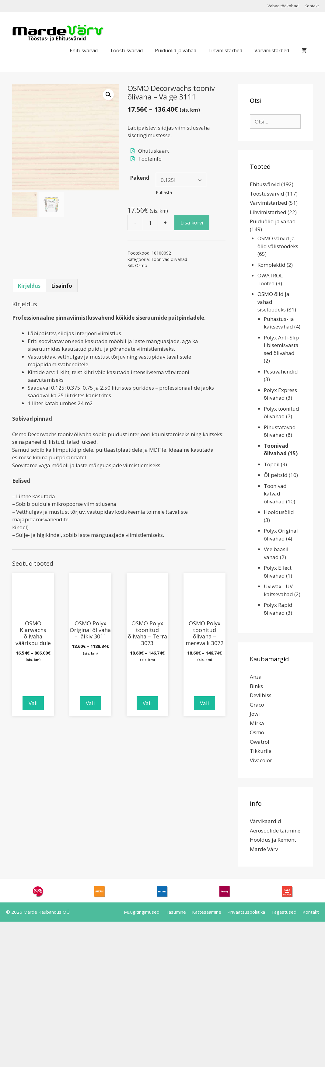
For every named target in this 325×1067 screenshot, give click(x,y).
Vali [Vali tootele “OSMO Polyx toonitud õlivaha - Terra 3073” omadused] (147, 703)
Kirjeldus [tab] (29, 285)
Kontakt (312, 6)
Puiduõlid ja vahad (175, 50)
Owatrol (259, 741)
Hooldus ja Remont (273, 839)
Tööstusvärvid (126, 50)
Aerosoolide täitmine (275, 830)
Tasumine (176, 912)
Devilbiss (260, 695)
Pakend (139, 177)
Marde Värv (264, 849)
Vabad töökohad (283, 6)
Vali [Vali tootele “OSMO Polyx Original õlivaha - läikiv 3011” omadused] (90, 703)
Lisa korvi (191, 222)
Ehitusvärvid (84, 50)
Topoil (272, 464)
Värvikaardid (265, 821)
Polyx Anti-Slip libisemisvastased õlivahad (281, 345)
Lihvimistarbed (225, 50)
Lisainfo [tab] (61, 285)
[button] (108, 94)
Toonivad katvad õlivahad (275, 493)
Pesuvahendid (281, 371)
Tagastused (283, 912)
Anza (256, 676)
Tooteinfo (150, 158)
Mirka (257, 723)
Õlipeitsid (276, 474)
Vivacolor (261, 760)
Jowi (255, 713)
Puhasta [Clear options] (164, 192)
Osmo (141, 265)
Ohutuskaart (153, 150)
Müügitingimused (141, 912)
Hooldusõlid (279, 512)
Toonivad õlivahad (169, 259)
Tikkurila (261, 750)
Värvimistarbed (271, 50)
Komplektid (271, 264)
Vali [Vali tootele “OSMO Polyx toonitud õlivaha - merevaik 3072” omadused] (204, 703)
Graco (257, 704)
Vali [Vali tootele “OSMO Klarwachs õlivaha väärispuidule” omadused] (33, 703)
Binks (256, 686)
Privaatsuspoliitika (246, 912)
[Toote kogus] (150, 222)
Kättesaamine (206, 912)
